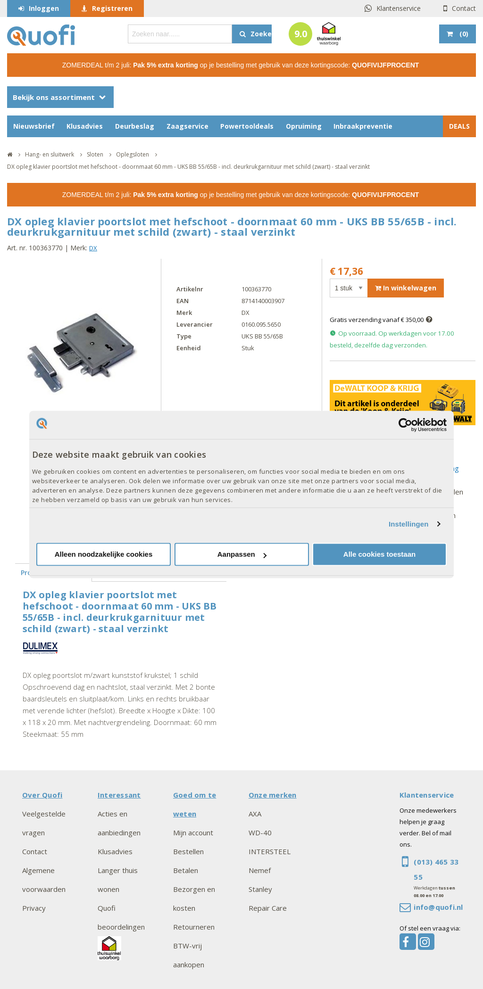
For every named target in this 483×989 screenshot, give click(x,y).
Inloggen (44, 8)
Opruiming (304, 126)
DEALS (459, 126)
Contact (464, 8)
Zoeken (261, 33)
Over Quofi (42, 794)
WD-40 (260, 832)
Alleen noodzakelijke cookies (104, 555)
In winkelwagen (405, 287)
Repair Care (268, 908)
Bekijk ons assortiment (54, 97)
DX (93, 248)
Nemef (260, 870)
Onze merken (273, 794)
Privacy (34, 908)
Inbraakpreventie (362, 126)
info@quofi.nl (438, 907)
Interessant (119, 794)
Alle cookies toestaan (379, 555)
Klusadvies (85, 126)
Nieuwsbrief (34, 126)
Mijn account (193, 832)
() (463, 33)
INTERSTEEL (270, 851)
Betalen (185, 870)
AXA (255, 813)
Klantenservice (398, 8)
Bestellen (188, 851)
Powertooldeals (247, 126)
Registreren (112, 8)
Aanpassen (241, 555)
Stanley (260, 889)
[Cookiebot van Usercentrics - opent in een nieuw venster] (405, 425)
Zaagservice (187, 126)
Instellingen (409, 524)
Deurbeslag (134, 126)
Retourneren (194, 926)
